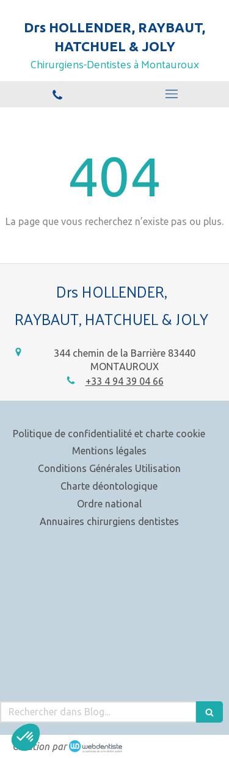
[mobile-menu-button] (172, 94)
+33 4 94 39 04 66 (124, 381)
